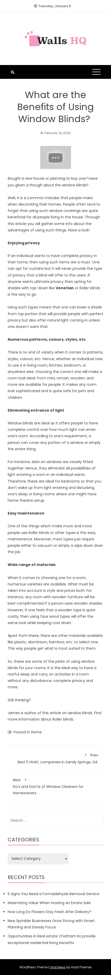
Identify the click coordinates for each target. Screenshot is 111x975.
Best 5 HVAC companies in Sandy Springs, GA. (55, 757)
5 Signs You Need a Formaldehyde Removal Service (53, 893)
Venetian (65, 288)
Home (36, 732)
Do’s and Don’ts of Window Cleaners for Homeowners (55, 786)
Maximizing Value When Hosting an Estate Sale (49, 902)
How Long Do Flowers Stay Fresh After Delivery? (49, 911)
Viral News (58, 967)
